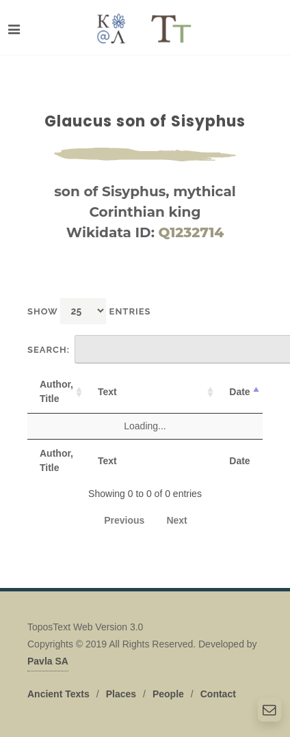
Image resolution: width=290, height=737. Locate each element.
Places (121, 693)
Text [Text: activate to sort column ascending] (107, 391)
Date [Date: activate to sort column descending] (239, 391)
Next (176, 520)
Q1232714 (191, 232)
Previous (124, 520)
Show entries (89, 310)
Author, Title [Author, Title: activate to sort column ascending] (56, 391)
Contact (218, 693)
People (168, 693)
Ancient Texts (58, 693)
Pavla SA (47, 661)
